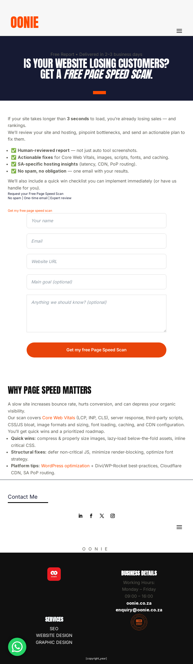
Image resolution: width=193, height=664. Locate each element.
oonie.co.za (139, 603)
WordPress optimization (65, 465)
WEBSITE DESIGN (54, 635)
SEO (54, 628)
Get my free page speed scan (30, 211)
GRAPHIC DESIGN (54, 642)
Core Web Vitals (58, 417)
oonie (24, 22)
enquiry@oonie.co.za (139, 609)
